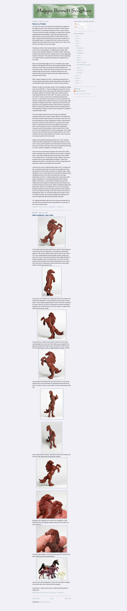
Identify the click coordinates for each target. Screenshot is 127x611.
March (79, 68)
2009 (77, 78)
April (78, 60)
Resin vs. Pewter (39, 24)
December (80, 48)
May (78, 57)
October (79, 50)
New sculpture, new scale (42, 215)
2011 (77, 46)
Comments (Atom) (45, 602)
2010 (77, 75)
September (80, 53)
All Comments (79, 27)
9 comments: (61, 592)
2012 (77, 43)
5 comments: (60, 206)
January (79, 72)
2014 (77, 38)
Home (52, 598)
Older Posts (68, 598)
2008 (77, 80)
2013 (77, 41)
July (78, 55)
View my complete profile (82, 93)
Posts (77, 24)
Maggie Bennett (81, 91)
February (80, 70)
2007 (77, 83)
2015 (77, 36)
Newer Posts (35, 598)
